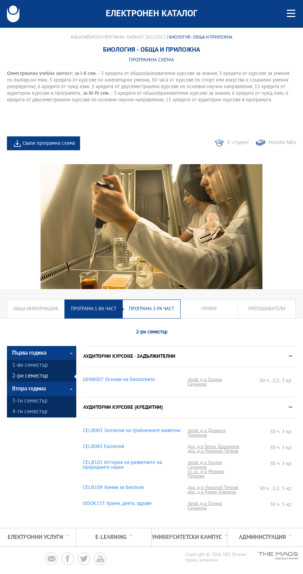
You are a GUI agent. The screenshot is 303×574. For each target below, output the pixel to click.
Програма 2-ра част (151, 309)
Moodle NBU (282, 143)
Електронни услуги (35, 537)
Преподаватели (266, 309)
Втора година (29, 388)
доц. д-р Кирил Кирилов (212, 492)
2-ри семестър (30, 376)
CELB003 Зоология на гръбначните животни (131, 431)
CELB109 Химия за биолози (113, 488)
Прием (209, 309)
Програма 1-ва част (93, 309)
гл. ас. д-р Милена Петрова (206, 474)
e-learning (111, 537)
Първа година (29, 353)
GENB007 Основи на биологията (119, 380)
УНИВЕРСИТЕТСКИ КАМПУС (187, 537)
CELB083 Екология (103, 447)
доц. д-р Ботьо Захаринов (213, 447)
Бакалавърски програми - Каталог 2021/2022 (118, 37)
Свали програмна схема (49, 143)
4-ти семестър (29, 412)
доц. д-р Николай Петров (213, 451)
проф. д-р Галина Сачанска (205, 382)
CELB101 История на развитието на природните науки (122, 465)
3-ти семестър (29, 401)
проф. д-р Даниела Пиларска (207, 433)
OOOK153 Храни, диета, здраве (117, 503)
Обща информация (35, 309)
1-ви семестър (30, 365)
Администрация (262, 537)
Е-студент (238, 143)
